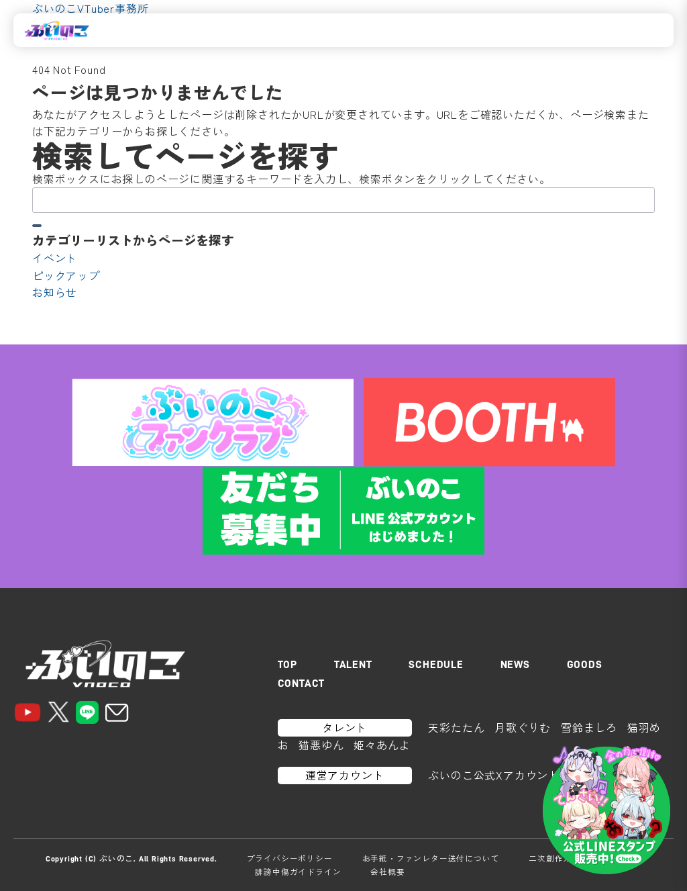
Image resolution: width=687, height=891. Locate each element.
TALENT (353, 664)
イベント (54, 258)
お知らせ (54, 292)
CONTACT (301, 683)
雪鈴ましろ (589, 727)
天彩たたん (456, 727)
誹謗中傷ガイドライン (298, 871)
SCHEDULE (436, 664)
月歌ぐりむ (522, 727)
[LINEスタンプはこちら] (606, 810)
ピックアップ (66, 275)
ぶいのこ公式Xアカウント (494, 775)
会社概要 (387, 871)
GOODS (584, 664)
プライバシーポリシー (290, 858)
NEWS (515, 664)
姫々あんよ (382, 745)
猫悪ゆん (321, 745)
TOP (287, 664)
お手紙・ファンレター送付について (431, 858)
